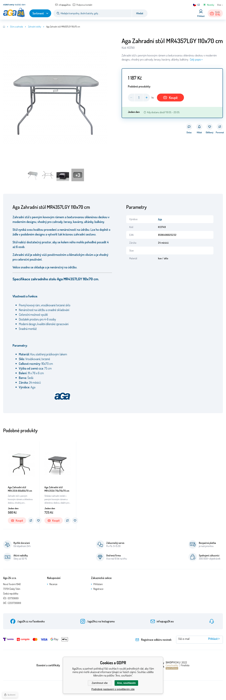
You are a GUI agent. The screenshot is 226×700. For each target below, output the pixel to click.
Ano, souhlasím (126, 683)
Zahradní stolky (34, 26)
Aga (160, 219)
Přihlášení (98, 584)
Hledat (139, 13)
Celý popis (195, 59)
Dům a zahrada (16, 26)
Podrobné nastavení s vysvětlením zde (113, 689)
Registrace (98, 588)
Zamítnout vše (100, 683)
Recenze (53, 584)
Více (219, 4)
